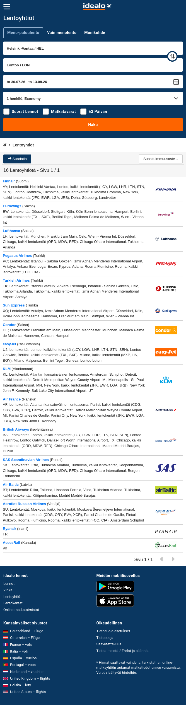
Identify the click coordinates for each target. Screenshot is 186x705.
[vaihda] (172, 56)
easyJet (9, 344)
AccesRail (11, 542)
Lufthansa (11, 231)
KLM (7, 369)
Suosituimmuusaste (160, 159)
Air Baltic (11, 484)
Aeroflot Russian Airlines (24, 504)
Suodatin (19, 159)
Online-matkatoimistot (21, 610)
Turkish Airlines (16, 280)
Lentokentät (13, 603)
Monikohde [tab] (94, 32)
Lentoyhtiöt (12, 597)
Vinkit (8, 590)
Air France (12, 399)
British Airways (16, 429)
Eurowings (12, 206)
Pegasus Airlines (17, 255)
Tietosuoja (104, 638)
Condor (9, 325)
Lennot (9, 583)
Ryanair (9, 529)
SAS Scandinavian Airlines (26, 460)
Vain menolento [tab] (61, 32)
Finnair (9, 181)
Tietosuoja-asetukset (113, 631)
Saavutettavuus (108, 644)
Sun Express (14, 305)
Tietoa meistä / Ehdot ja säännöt (122, 651)
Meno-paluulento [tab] (23, 32)
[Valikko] (6, 6)
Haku (93, 124)
